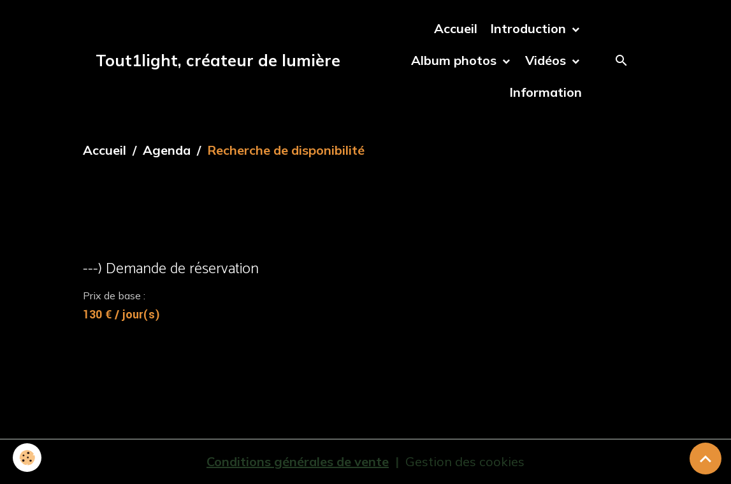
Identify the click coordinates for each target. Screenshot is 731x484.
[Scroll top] (705, 458)
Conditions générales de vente (297, 461)
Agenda (167, 150)
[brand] (218, 60)
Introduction (529, 28)
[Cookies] (27, 457)
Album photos (455, 60)
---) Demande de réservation (171, 269)
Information (545, 92)
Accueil (455, 28)
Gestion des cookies (465, 461)
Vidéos (547, 60)
